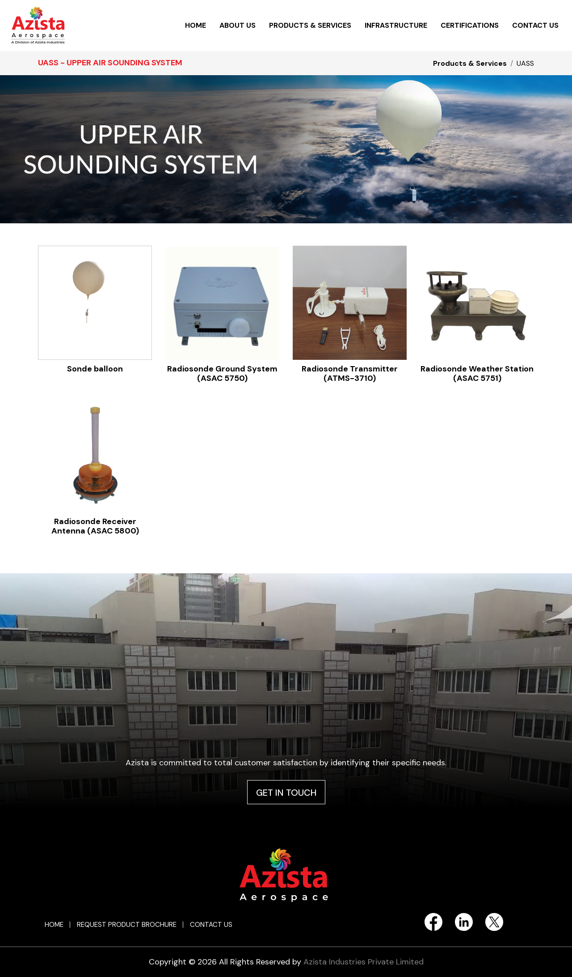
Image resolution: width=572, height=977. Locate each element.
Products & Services (470, 63)
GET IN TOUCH (286, 792)
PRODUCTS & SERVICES (310, 25)
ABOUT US (237, 25)
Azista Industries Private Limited (363, 961)
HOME (195, 25)
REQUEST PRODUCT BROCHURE (127, 924)
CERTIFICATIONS (470, 25)
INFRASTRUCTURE (396, 25)
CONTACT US (535, 25)
